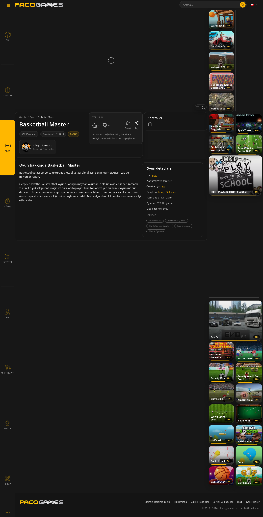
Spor (154, 175)
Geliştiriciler (253, 501)
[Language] (254, 4)
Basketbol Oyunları (176, 220)
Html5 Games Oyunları (159, 225)
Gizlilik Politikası (200, 501)
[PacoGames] (41, 502)
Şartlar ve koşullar (223, 501)
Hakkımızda (180, 501)
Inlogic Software (167, 192)
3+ (163, 186)
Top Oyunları (155, 220)
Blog (239, 501)
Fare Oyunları (183, 225)
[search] (243, 5)
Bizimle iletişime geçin (157, 501)
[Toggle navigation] (8, 5)
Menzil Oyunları (156, 231)
